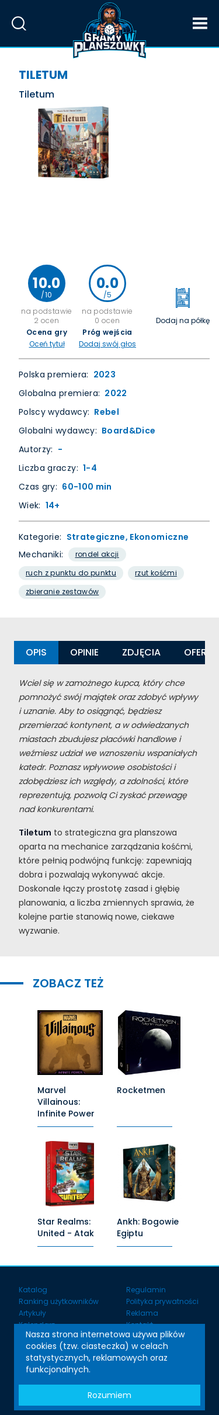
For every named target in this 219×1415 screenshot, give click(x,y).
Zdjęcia (141, 652)
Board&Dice (129, 430)
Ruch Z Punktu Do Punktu (71, 573)
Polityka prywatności (162, 1301)
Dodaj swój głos (107, 344)
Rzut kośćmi (156, 573)
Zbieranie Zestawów (62, 591)
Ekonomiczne (159, 537)
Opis (36, 652)
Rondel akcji (97, 554)
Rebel (106, 412)
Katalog (33, 1290)
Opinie (84, 652)
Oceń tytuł (47, 344)
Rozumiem (109, 1395)
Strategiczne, (98, 537)
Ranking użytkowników (59, 1301)
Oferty (201, 652)
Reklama (142, 1313)
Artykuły (32, 1313)
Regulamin (146, 1290)
